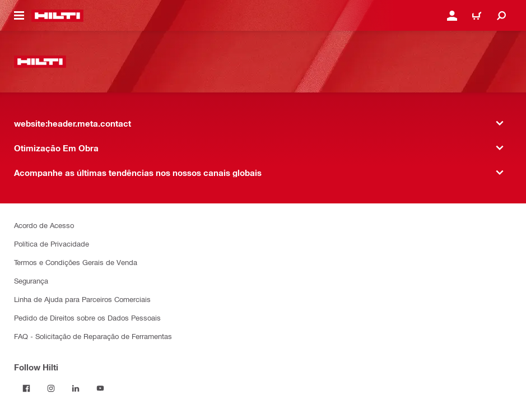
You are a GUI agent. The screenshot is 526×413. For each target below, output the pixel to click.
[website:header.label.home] (57, 16)
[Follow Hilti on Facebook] (26, 388)
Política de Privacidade (51, 243)
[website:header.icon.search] (501, 15)
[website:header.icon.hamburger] (19, 15)
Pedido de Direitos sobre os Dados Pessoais (87, 317)
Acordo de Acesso (44, 225)
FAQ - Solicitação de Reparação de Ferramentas (93, 336)
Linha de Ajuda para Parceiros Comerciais (82, 299)
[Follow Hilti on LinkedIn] (75, 388)
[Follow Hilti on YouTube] (100, 388)
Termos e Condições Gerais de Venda (75, 262)
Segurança (31, 280)
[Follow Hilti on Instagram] (51, 388)
